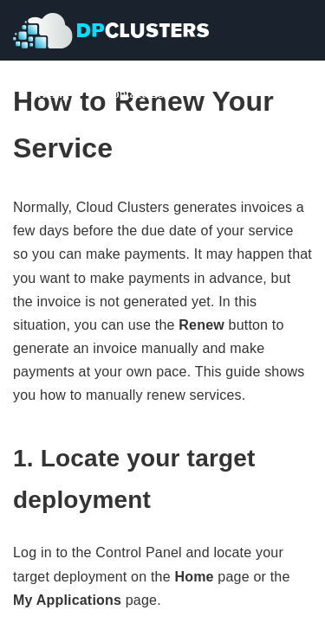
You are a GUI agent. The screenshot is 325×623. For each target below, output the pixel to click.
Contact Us (134, 93)
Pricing (49, 93)
